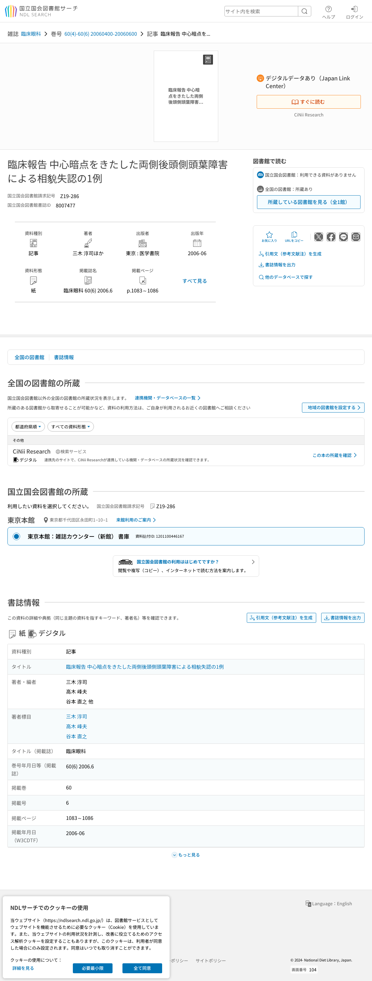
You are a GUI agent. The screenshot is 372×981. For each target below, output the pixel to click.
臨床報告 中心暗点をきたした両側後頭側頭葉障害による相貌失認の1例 (145, 666)
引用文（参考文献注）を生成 (289, 254)
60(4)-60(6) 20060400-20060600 (100, 33)
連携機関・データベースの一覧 (169, 398)
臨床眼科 (31, 33)
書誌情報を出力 (276, 264)
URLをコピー (294, 237)
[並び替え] (28, 427)
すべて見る (194, 280)
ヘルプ (328, 11)
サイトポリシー (211, 960)
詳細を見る (23, 968)
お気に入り (269, 237)
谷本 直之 (76, 736)
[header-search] (267, 11)
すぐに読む (308, 101)
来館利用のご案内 (137, 520)
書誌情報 (64, 357)
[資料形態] (70, 427)
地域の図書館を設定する (335, 407)
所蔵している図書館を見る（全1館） (309, 202)
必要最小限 (93, 968)
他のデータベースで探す (285, 277)
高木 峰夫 (76, 726)
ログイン (354, 11)
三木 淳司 (76, 716)
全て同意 (142, 968)
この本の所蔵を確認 (335, 455)
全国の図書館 (29, 357)
